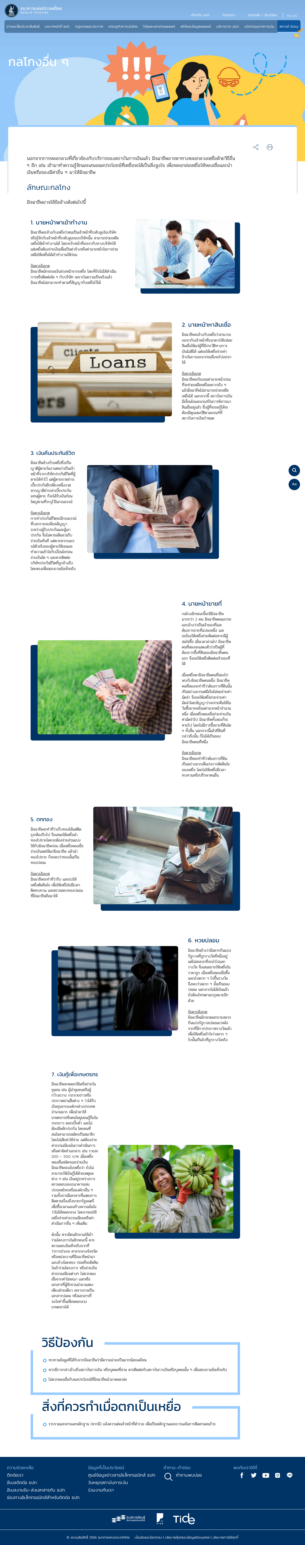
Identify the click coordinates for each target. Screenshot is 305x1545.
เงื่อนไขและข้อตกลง (148, 1537)
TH (289, 16)
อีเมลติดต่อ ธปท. (22, 1482)
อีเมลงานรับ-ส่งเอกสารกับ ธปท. (36, 1490)
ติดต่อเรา (15, 1475)
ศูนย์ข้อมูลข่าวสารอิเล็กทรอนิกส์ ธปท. (122, 1475)
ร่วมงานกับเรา (101, 1490)
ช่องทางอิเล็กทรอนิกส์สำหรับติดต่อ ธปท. (43, 1497)
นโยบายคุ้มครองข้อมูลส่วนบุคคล (187, 1537)
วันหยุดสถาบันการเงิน (108, 1482)
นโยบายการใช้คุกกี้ (225, 1537)
